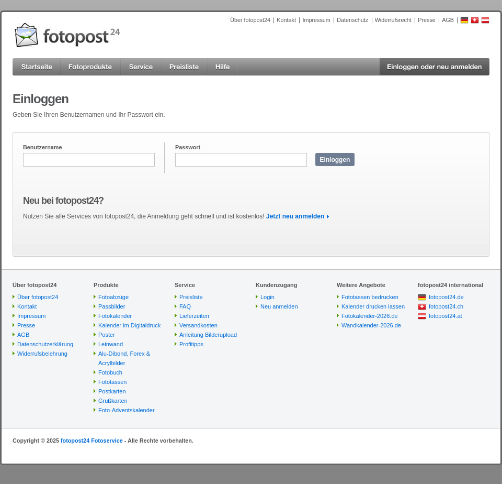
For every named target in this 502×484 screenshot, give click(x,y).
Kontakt (286, 20)
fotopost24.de (446, 297)
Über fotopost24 (250, 20)
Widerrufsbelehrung (42, 353)
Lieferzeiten (194, 316)
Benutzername (42, 147)
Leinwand (110, 344)
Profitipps (191, 344)
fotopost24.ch (446, 306)
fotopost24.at (445, 316)
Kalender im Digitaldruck (129, 325)
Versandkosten (198, 325)
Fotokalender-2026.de (369, 316)
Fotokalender (115, 316)
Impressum (316, 20)
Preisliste (191, 297)
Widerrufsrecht (393, 20)
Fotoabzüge (113, 297)
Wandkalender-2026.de (371, 325)
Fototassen (112, 382)
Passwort (187, 147)
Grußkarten (113, 401)
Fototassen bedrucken (369, 297)
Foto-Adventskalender (126, 410)
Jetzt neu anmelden (295, 216)
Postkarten (112, 391)
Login (267, 297)
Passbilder (111, 306)
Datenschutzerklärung (45, 344)
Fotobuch (110, 372)
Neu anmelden (279, 306)
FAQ (185, 306)
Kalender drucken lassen (373, 306)
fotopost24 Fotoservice (92, 440)
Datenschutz (352, 20)
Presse (427, 20)
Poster (106, 335)
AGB (448, 20)
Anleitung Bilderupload (208, 335)
